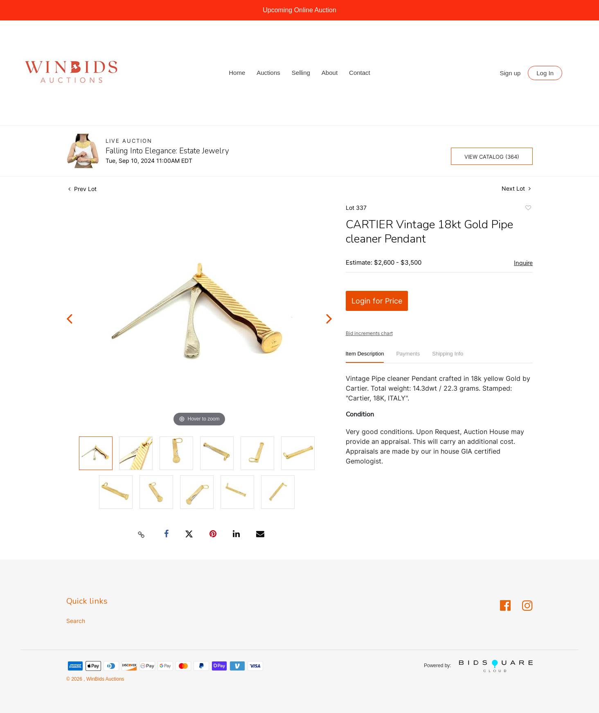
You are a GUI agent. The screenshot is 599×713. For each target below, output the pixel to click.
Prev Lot (82, 188)
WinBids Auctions (104, 679)
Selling (301, 72)
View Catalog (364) (491, 156)
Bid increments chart (369, 333)
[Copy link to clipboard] (141, 534)
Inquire (523, 263)
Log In (545, 73)
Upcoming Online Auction (299, 10)
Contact (359, 72)
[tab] (365, 357)
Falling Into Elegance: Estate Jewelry (167, 151)
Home (237, 72)
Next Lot (516, 188)
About (330, 72)
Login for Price (376, 301)
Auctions (268, 72)
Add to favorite (528, 209)
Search (75, 620)
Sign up (510, 73)
